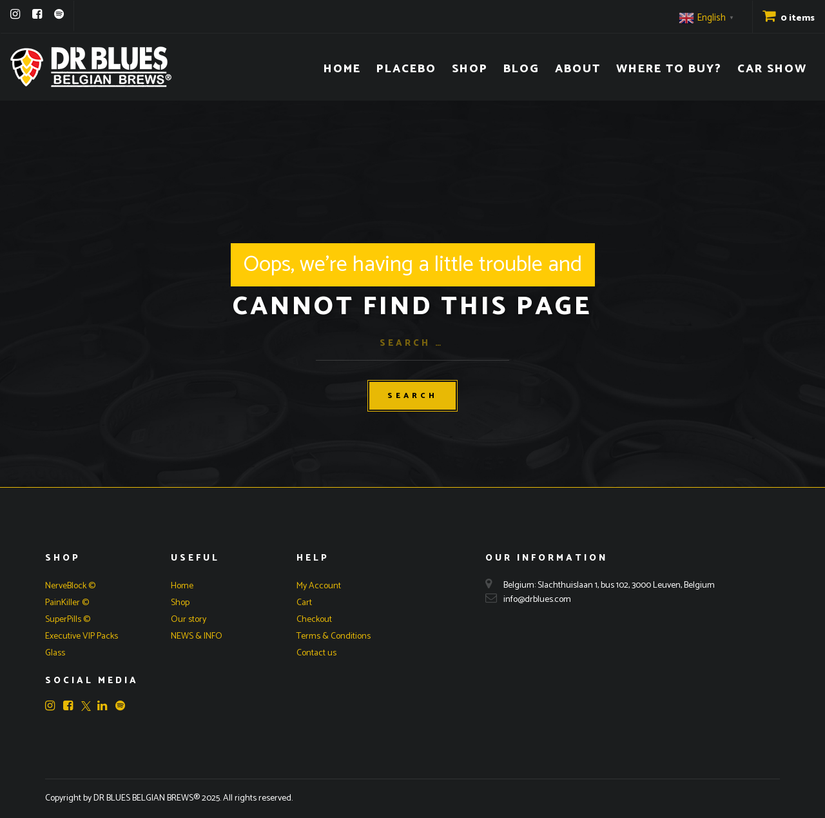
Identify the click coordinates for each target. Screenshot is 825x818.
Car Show (772, 69)
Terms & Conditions (333, 636)
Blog (521, 69)
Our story (188, 619)
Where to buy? (669, 69)
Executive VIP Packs (81, 636)
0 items (788, 18)
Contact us (316, 653)
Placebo (406, 69)
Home (342, 69)
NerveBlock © (70, 586)
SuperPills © (67, 619)
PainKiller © (67, 602)
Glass (55, 653)
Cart (304, 602)
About (578, 69)
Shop (470, 69)
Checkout (314, 619)
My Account (318, 586)
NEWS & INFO (196, 636)
